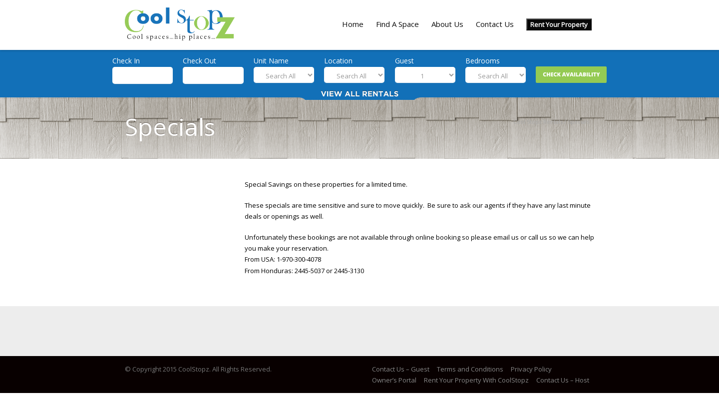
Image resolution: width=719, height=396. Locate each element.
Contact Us (495, 24)
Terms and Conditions (470, 369)
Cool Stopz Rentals (538, 121)
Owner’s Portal (394, 380)
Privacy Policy (531, 369)
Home (352, 24)
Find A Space (397, 24)
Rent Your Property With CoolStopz (476, 380)
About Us (447, 24)
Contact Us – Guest (400, 369)
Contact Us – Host (562, 380)
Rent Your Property (559, 24)
